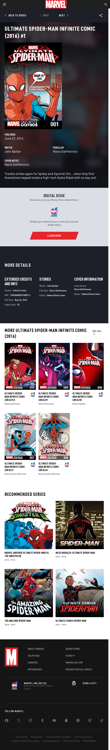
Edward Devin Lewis (56, 295)
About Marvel (36, 649)
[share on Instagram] (30, 721)
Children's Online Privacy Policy (25, 741)
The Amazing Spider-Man (18, 620)
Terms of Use (21, 737)
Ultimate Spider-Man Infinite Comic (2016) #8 (82, 397)
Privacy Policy (37, 737)
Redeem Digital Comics (79, 669)
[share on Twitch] (90, 721)
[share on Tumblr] (42, 721)
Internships (35, 669)
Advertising (73, 649)
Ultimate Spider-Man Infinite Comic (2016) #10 (15, 397)
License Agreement (51, 741)
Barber (7, 404)
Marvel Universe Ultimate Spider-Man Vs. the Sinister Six (27, 554)
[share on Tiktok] (101, 721)
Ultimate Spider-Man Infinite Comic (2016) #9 (49, 397)
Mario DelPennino (65, 151)
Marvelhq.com (74, 662)
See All (97, 332)
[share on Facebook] (6, 721)
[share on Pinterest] (78, 721)
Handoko (82, 404)
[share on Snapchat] (66, 721)
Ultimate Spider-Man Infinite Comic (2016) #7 (15, 467)
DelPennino (15, 404)
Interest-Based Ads (71, 741)
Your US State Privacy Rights (58, 737)
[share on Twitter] (18, 721)
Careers (33, 662)
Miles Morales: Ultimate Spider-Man (75, 552)
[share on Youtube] (54, 721)
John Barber (13, 151)
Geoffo (13, 474)
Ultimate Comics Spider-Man (71, 620)
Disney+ (70, 655)
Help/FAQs (34, 655)
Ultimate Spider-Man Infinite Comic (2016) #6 (49, 467)
